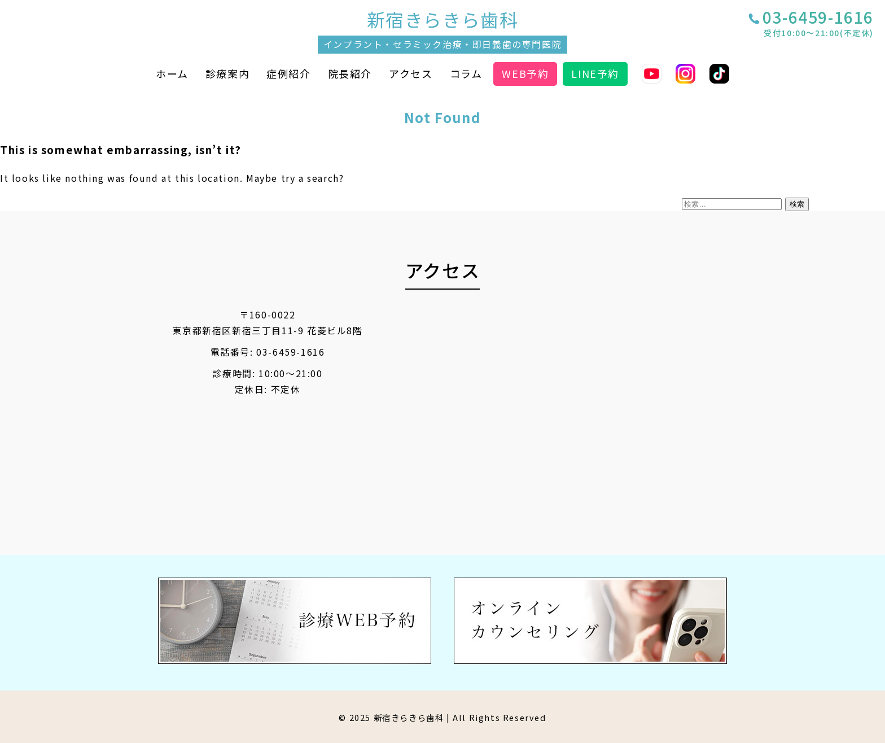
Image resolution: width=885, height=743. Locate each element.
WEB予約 (525, 73)
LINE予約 (595, 73)
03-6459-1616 (818, 25)
